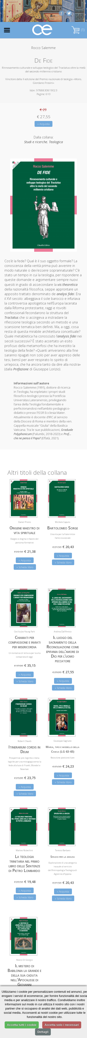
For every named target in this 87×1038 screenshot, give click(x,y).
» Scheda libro (24, 567)
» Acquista (43, 124)
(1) (77, 30)
